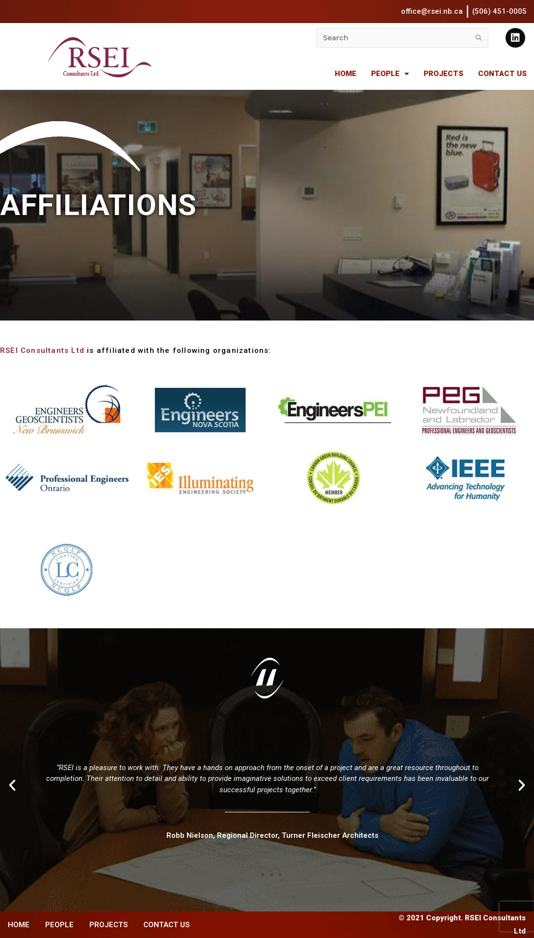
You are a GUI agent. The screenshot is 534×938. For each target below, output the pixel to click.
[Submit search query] (478, 38)
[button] (253, 874)
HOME (345, 73)
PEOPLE (390, 73)
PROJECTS (443, 73)
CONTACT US (502, 73)
